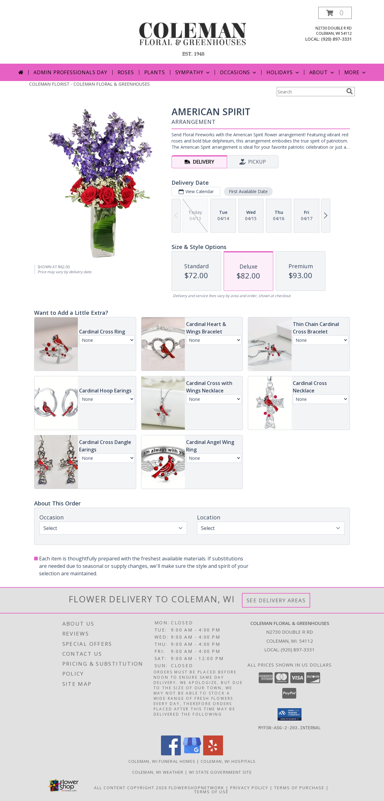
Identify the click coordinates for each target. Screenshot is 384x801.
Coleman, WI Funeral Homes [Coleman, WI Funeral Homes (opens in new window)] (162, 761)
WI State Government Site (220, 772)
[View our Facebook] (171, 753)
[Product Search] (310, 91)
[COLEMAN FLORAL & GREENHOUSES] (193, 35)
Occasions (238, 72)
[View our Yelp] (213, 753)
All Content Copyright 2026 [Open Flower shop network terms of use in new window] (130, 787)
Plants (154, 72)
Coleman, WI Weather (158, 772)
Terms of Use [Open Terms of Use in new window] (211, 791)
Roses (126, 72)
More (355, 72)
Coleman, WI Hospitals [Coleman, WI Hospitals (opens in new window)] (228, 761)
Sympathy (193, 72)
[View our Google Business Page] (192, 753)
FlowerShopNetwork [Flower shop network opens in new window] (196, 787)
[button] (335, 13)
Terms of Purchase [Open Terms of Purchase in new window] (299, 787)
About (322, 72)
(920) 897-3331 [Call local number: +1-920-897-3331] (336, 39)
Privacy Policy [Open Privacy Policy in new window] (249, 787)
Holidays (283, 72)
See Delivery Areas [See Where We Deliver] (276, 600)
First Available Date (248, 191)
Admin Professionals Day (70, 72)
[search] (350, 91)
